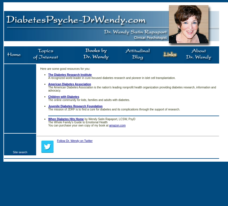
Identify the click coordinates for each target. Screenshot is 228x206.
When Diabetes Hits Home (66, 119)
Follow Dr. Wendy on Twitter (75, 140)
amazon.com (117, 125)
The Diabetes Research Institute (70, 74)
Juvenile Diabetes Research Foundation (75, 106)
